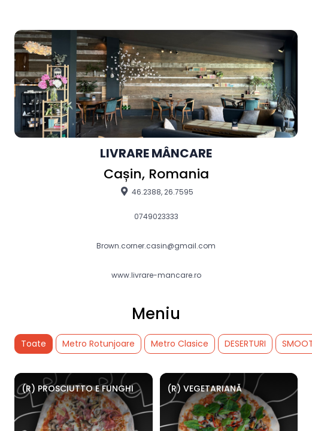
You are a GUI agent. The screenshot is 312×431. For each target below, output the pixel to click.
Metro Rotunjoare (98, 344)
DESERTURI (245, 344)
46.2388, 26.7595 (156, 191)
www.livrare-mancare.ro (156, 275)
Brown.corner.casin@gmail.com (156, 246)
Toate (33, 344)
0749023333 (156, 217)
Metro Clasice (179, 344)
